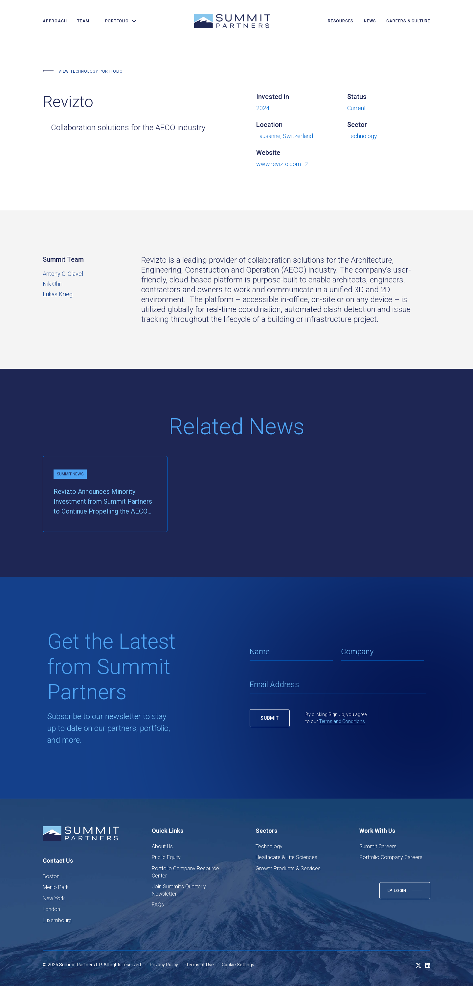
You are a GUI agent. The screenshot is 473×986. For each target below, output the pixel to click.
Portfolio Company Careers (390, 857)
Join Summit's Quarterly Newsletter (179, 890)
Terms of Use (200, 964)
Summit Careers (377, 846)
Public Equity (166, 857)
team (83, 21)
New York (54, 898)
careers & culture (408, 21)
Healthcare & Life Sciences (286, 857)
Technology (269, 846)
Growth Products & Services (288, 868)
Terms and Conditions (342, 721)
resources (340, 21)
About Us (162, 846)
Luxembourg (57, 920)
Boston (51, 876)
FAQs (158, 905)
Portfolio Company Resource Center (185, 872)
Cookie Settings (238, 964)
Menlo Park (56, 887)
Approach (55, 21)
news (370, 21)
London (51, 909)
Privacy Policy (164, 964)
